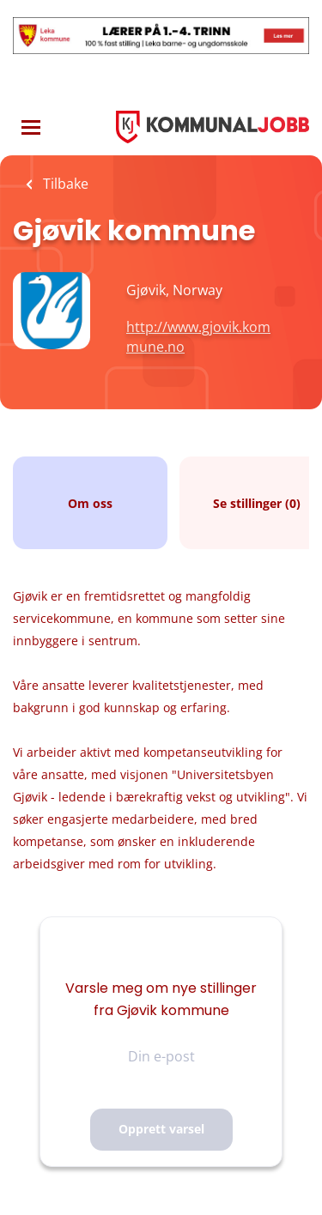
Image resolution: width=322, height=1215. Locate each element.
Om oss (90, 503)
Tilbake (63, 183)
